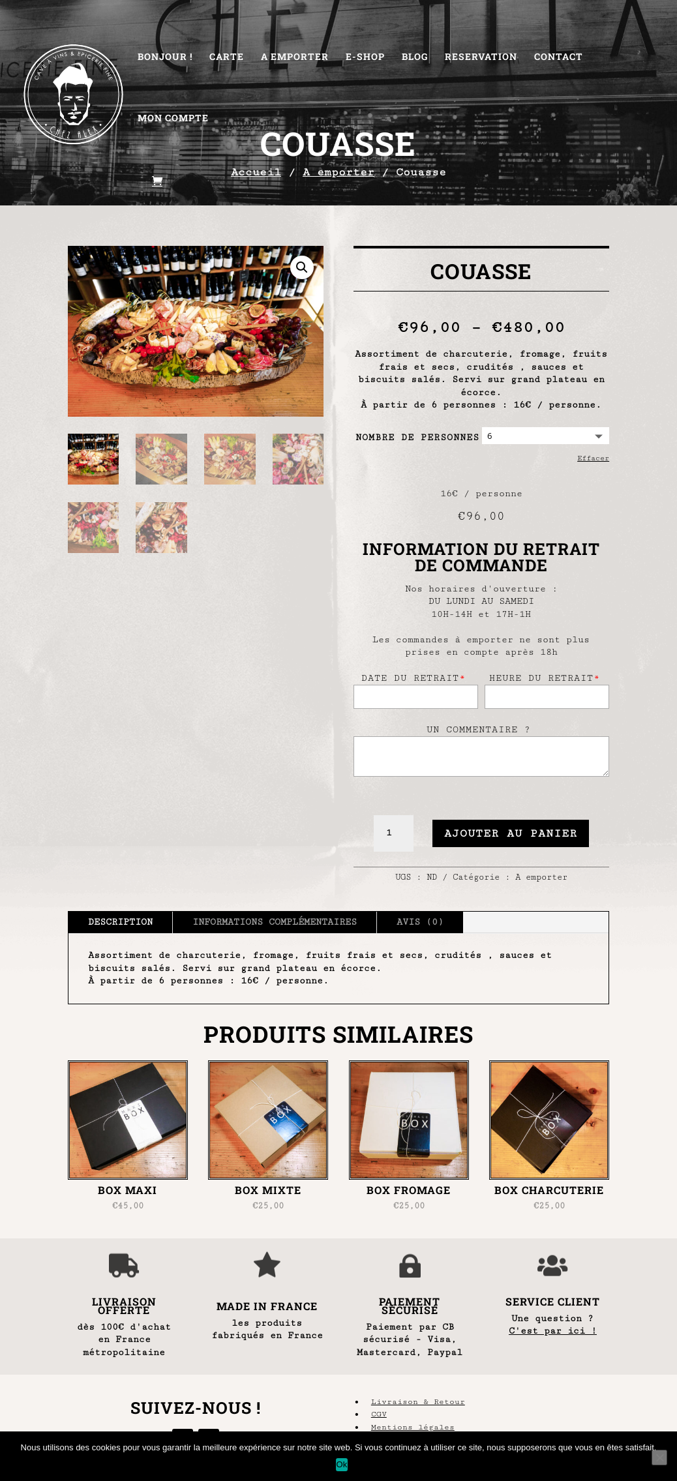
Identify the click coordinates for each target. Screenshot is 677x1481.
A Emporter (295, 57)
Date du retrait (413, 678)
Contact (558, 57)
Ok (341, 1464)
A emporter (541, 877)
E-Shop (365, 57)
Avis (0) (420, 922)
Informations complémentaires (274, 922)
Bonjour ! (165, 57)
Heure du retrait (544, 678)
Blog (415, 57)
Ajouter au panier (510, 833)
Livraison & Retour (418, 1402)
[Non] (659, 1457)
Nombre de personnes (417, 437)
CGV (379, 1414)
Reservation (481, 57)
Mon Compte (173, 118)
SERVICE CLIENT (552, 1301)
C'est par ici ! (553, 1331)
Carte (226, 57)
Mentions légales (413, 1427)
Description (120, 922)
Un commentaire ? (479, 730)
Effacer (593, 458)
